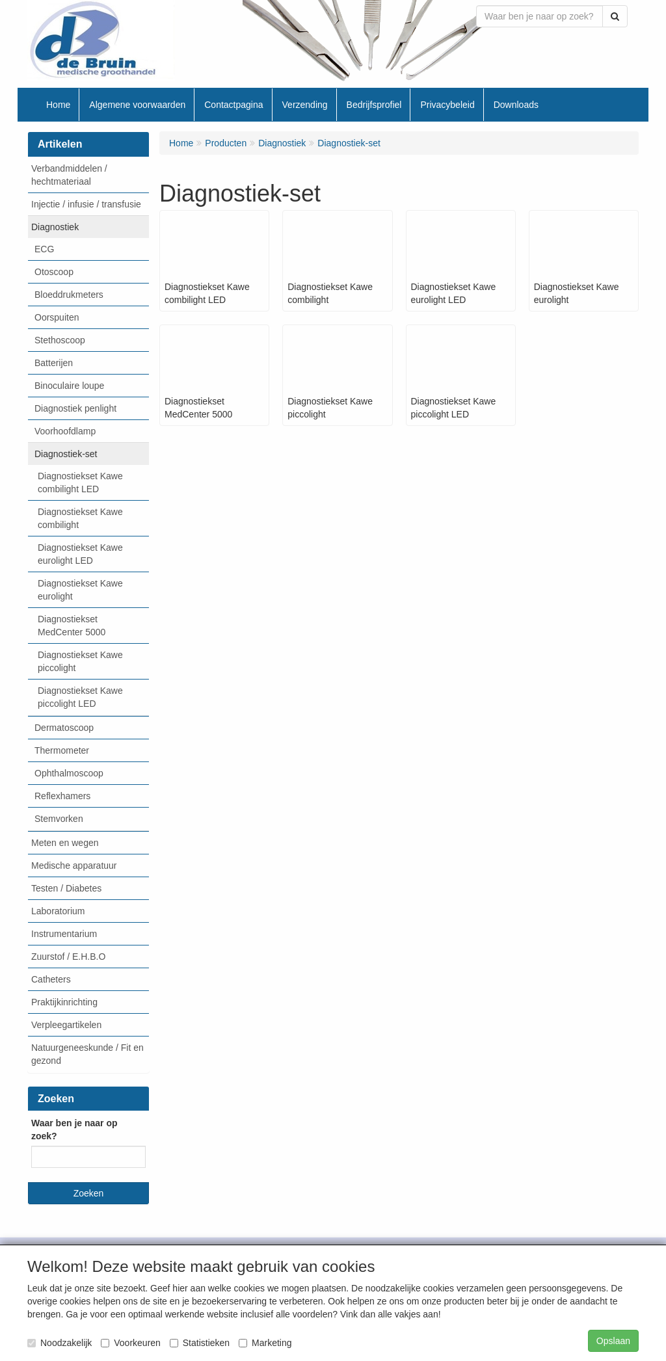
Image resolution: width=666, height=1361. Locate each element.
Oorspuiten (56, 317)
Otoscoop (53, 272)
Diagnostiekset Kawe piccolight (80, 661)
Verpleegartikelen (66, 1025)
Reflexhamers (62, 796)
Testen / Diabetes (66, 888)
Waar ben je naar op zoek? (74, 1129)
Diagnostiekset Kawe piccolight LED (80, 697)
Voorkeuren (131, 1343)
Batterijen (53, 363)
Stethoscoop (59, 340)
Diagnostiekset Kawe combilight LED (80, 482)
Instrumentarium (64, 934)
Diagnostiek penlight (75, 408)
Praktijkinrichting (64, 1002)
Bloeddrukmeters (68, 294)
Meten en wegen (65, 843)
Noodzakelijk (59, 1343)
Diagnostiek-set (66, 454)
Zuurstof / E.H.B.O (68, 956)
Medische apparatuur (74, 865)
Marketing (265, 1343)
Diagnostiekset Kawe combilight (80, 518)
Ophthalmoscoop (68, 773)
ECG (44, 249)
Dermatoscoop (64, 727)
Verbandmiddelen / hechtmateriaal (69, 175)
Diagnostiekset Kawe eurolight (80, 589)
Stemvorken (58, 818)
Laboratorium (58, 911)
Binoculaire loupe (69, 385)
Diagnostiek (55, 227)
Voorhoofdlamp (65, 431)
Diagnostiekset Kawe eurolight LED (80, 554)
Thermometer (61, 750)
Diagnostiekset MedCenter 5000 (71, 625)
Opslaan (613, 1341)
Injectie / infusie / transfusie (86, 204)
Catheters (51, 979)
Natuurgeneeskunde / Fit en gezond (87, 1054)
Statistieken (200, 1343)
